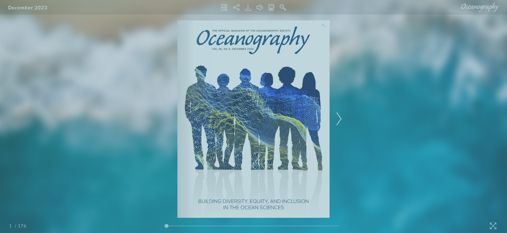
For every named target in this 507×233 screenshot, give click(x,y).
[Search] (337, 23)
